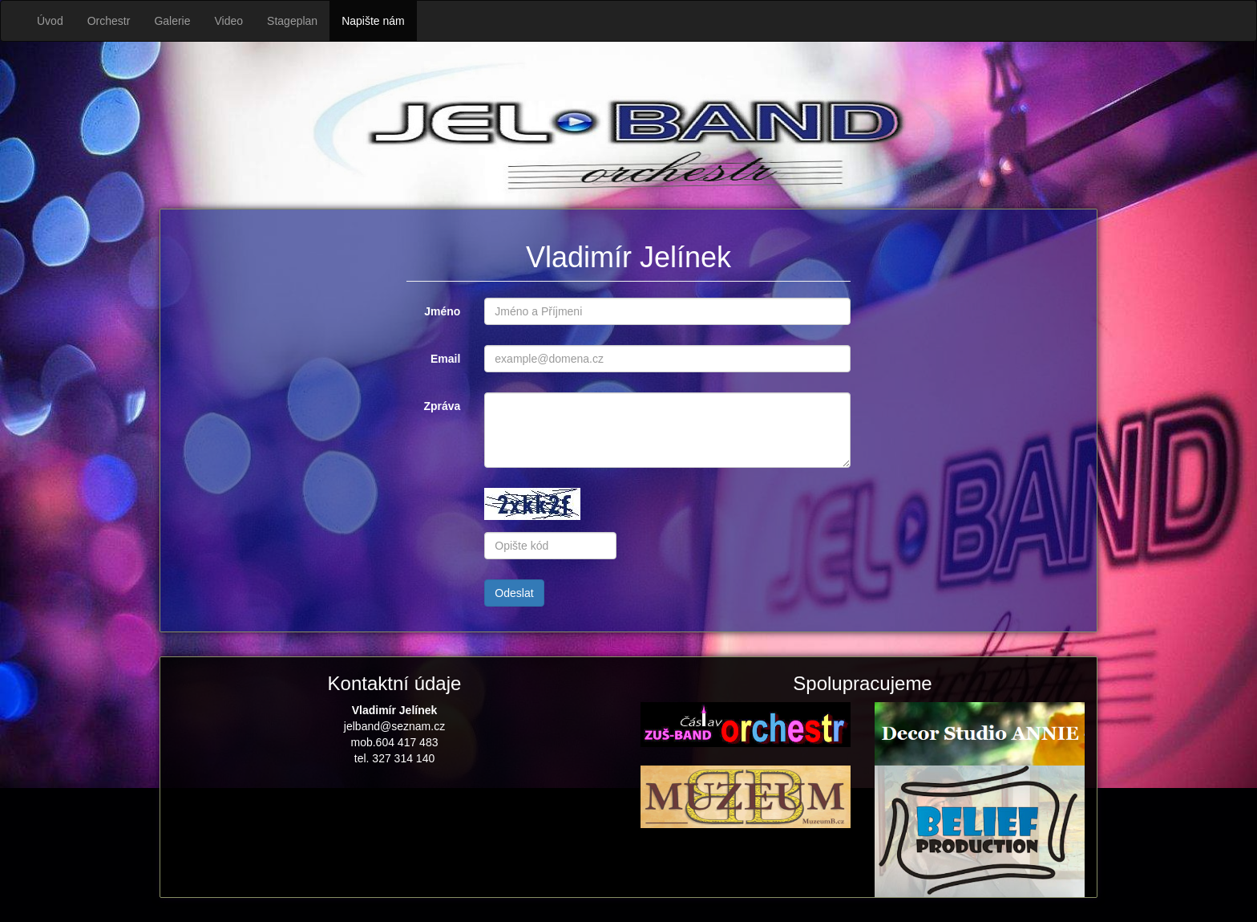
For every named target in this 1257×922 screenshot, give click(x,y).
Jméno (442, 311)
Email (445, 358)
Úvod (50, 20)
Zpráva (441, 406)
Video (229, 20)
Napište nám (373, 20)
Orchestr (109, 20)
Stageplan (292, 20)
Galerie (172, 20)
